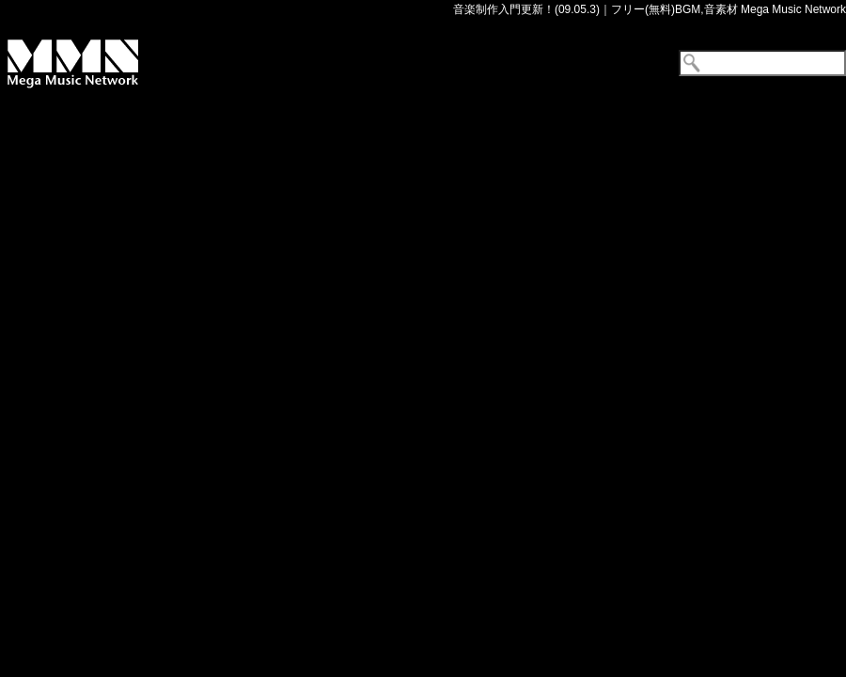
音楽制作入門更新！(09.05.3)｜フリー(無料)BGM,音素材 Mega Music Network (649, 9)
